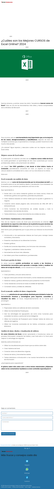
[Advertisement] (28, 21)
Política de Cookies (6, 487)
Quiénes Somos (36, 487)
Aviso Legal (28, 487)
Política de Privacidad (18, 487)
